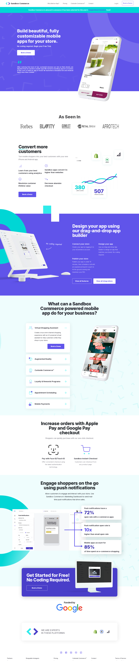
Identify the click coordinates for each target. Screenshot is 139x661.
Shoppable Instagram (32, 658)
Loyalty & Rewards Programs (48, 382)
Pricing (65, 3)
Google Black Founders (97, 10)
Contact (90, 3)
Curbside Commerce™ (78, 3)
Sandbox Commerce (17, 3)
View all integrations (107, 281)
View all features (83, 281)
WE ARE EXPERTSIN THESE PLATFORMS (53, 631)
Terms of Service (120, 658)
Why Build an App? (53, 3)
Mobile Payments (48, 404)
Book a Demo (127, 3)
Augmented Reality (48, 359)
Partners (9, 658)
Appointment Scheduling (48, 393)
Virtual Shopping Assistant (48, 328)
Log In (116, 3)
